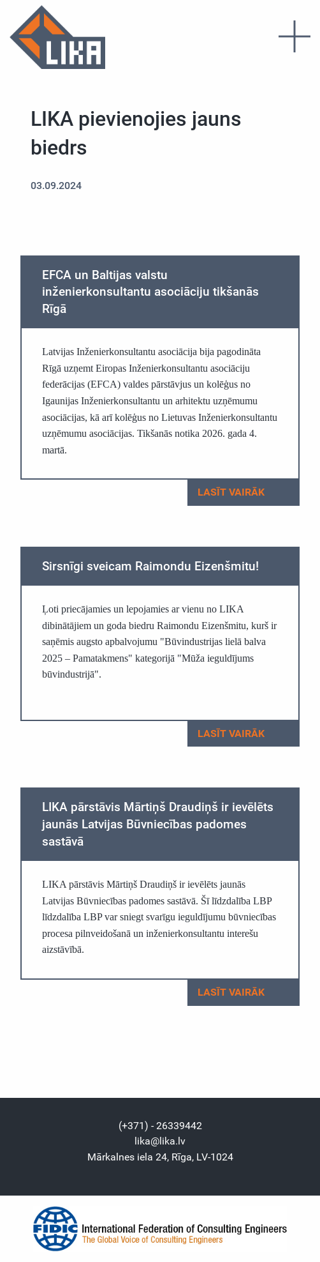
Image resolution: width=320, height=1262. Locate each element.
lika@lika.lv (160, 1141)
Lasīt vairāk (242, 493)
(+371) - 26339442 (160, 1126)
